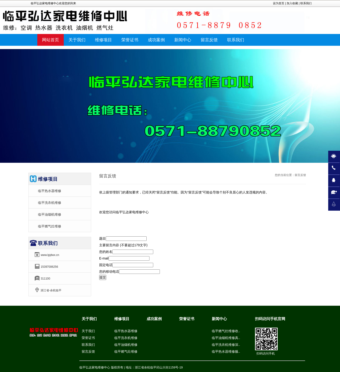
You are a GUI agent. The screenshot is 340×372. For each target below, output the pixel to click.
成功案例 (154, 319)
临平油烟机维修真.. (226, 338)
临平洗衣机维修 (49, 203)
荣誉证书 (88, 338)
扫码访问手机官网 (270, 319)
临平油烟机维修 (49, 214)
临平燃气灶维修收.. (226, 331)
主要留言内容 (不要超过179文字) (123, 245)
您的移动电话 (109, 271)
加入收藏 (292, 3)
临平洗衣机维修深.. (226, 345)
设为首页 (278, 3)
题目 (102, 238)
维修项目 (121, 319)
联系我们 (306, 3)
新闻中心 (219, 319)
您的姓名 (105, 252)
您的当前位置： (285, 175)
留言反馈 (88, 351)
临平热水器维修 (49, 191)
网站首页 (50, 40)
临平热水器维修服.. (226, 351)
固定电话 (105, 265)
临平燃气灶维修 (49, 226)
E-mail (104, 258)
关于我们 (89, 319)
